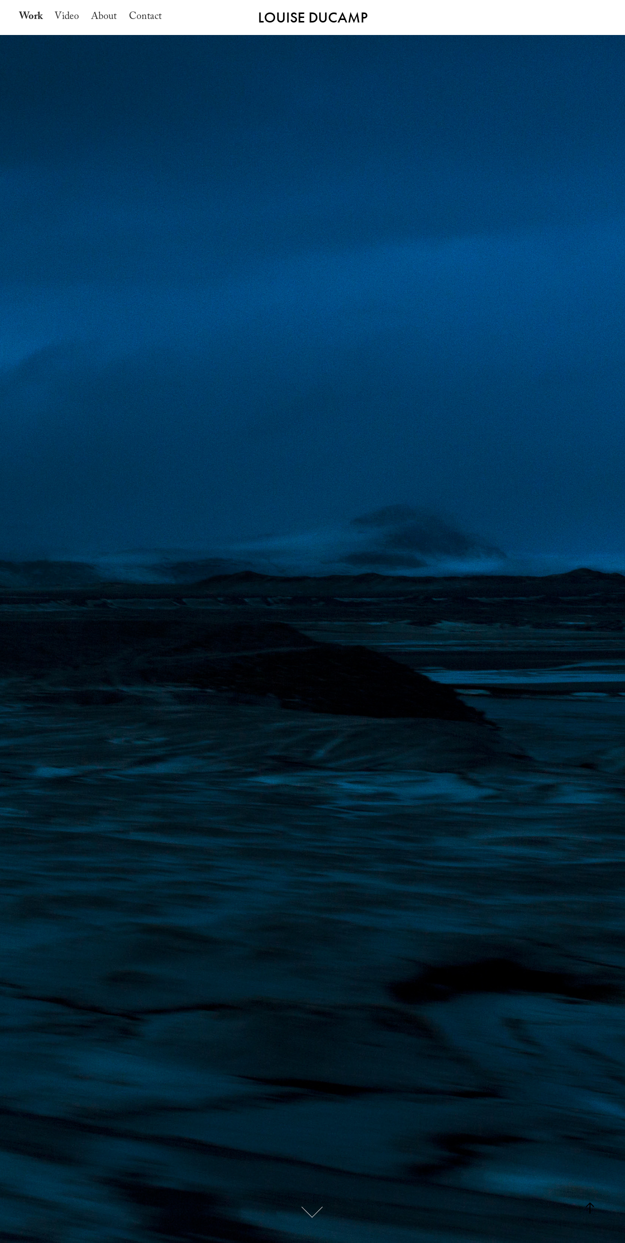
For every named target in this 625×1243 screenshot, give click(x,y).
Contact (145, 17)
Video (66, 17)
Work (30, 17)
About (103, 17)
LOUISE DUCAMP (313, 17)
